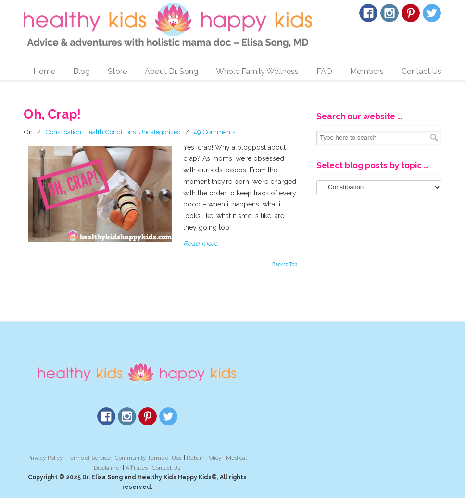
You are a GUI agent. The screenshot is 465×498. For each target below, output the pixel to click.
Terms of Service (89, 457)
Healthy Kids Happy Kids (168, 26)
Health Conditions (110, 131)
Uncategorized (159, 131)
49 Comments (214, 131)
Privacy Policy (45, 457)
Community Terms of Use (148, 457)
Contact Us (166, 467)
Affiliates (137, 467)
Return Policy (204, 457)
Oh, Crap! (52, 114)
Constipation (63, 131)
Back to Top (284, 264)
